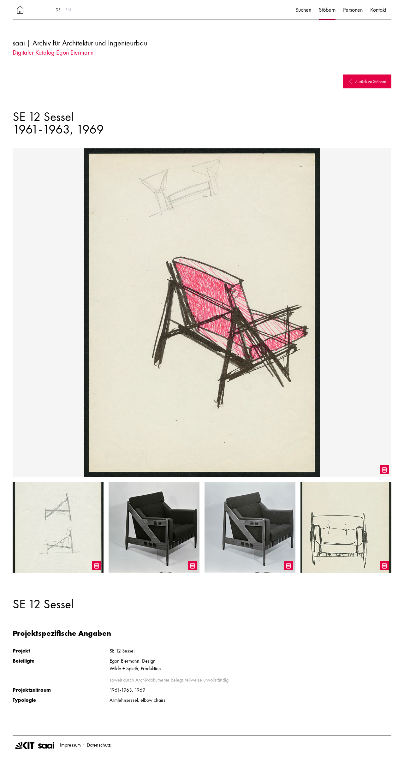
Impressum (70, 745)
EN (68, 10)
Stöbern (327, 9)
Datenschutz (98, 745)
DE (58, 10)
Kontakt (378, 9)
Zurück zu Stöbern (367, 81)
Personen (353, 9)
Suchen (303, 9)
